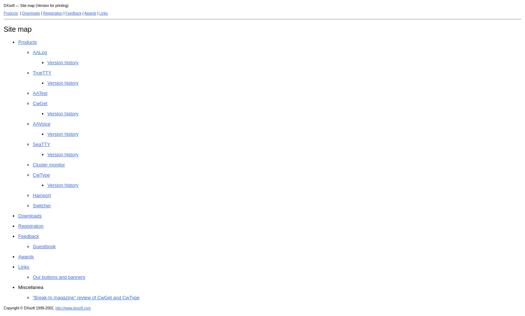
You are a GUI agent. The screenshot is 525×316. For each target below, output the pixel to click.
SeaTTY (41, 144)
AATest (40, 93)
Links (103, 13)
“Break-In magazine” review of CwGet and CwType (86, 297)
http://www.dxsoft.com (73, 308)
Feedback (74, 13)
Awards (90, 13)
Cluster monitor (49, 164)
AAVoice (41, 124)
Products (11, 13)
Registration (52, 13)
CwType (41, 175)
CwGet (40, 103)
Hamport (42, 195)
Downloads (31, 13)
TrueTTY (42, 73)
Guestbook (44, 246)
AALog (40, 52)
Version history (62, 62)
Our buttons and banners (59, 277)
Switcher (42, 205)
